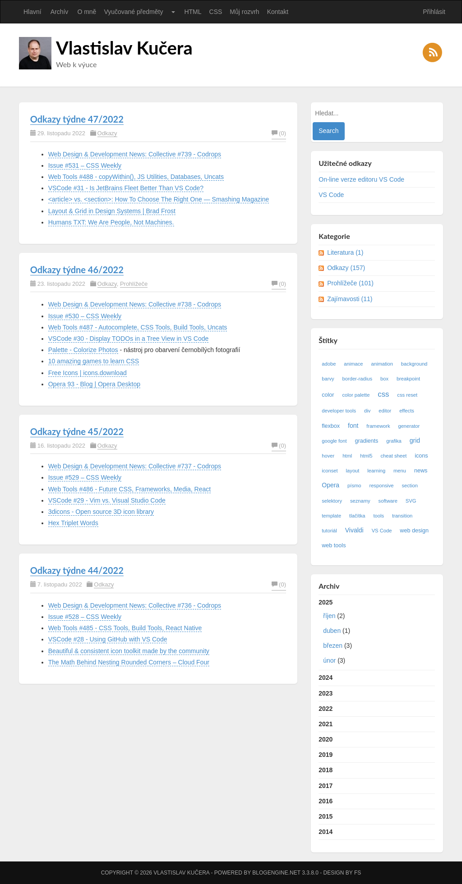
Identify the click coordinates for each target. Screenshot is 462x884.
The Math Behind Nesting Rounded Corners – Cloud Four (128, 662)
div (367, 410)
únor (329, 660)
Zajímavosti (349, 298)
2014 (326, 831)
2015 (326, 816)
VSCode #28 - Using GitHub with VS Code (107, 639)
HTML (192, 11)
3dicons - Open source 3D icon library (101, 511)
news (420, 470)
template (331, 515)
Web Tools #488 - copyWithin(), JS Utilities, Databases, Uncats (136, 176)
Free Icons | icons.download (87, 372)
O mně (86, 11)
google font (334, 441)
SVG (411, 501)
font (353, 425)
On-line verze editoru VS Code (361, 179)
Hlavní (32, 11)
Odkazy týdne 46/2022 (77, 269)
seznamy (360, 501)
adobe (329, 363)
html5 (366, 455)
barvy (328, 378)
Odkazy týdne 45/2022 (77, 431)
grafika (394, 441)
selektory (332, 501)
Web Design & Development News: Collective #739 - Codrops (134, 154)
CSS (215, 11)
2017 (326, 785)
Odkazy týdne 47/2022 (77, 119)
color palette (356, 395)
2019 (326, 754)
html (347, 455)
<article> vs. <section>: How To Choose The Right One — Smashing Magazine (158, 199)
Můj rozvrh (244, 11)
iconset (329, 470)
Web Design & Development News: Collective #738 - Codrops (134, 304)
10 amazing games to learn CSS (93, 361)
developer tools (339, 410)
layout (353, 470)
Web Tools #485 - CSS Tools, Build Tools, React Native (125, 628)
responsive (381, 485)
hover (328, 455)
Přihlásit (434, 11)
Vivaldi (354, 530)
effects (406, 410)
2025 (377, 633)
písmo (354, 485)
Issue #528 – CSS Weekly (84, 616)
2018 (326, 770)
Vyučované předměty (133, 11)
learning (376, 470)
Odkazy (107, 133)
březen (332, 645)
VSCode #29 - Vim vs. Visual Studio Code (107, 500)
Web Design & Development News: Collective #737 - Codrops (134, 466)
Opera (330, 485)
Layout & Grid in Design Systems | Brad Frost (112, 211)
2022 (326, 708)
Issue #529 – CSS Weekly (84, 477)
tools (378, 515)
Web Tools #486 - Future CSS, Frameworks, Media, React (129, 489)
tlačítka (357, 515)
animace (353, 363)
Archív (60, 11)
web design (414, 530)
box (384, 378)
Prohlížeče (134, 283)
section (409, 485)
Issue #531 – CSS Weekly (84, 165)
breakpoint (408, 378)
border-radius (357, 378)
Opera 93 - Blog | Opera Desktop (94, 384)
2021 (326, 724)
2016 (326, 801)
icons (421, 456)
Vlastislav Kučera (124, 48)
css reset (407, 395)
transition (402, 515)
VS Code (331, 194)
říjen (329, 615)
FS (357, 873)
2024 (326, 677)
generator (409, 426)
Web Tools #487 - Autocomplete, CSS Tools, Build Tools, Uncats (137, 327)
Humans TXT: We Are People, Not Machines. (111, 222)
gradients (367, 441)
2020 (326, 739)
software (388, 501)
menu (399, 470)
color (328, 395)
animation (382, 363)
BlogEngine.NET (276, 873)
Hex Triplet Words (73, 523)
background (414, 363)
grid (415, 440)
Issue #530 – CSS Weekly (84, 316)
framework (378, 426)
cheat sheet (393, 455)
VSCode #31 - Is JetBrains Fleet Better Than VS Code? (125, 188)
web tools (334, 545)
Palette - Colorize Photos (83, 349)
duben (332, 630)
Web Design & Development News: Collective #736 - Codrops (134, 605)
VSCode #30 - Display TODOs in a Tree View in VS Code (128, 338)
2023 (326, 693)
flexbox (331, 426)
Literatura (345, 252)
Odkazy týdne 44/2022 (77, 570)
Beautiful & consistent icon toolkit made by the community (128, 651)
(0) (279, 133)
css (383, 394)
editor (385, 410)
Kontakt (277, 11)
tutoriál (329, 530)
